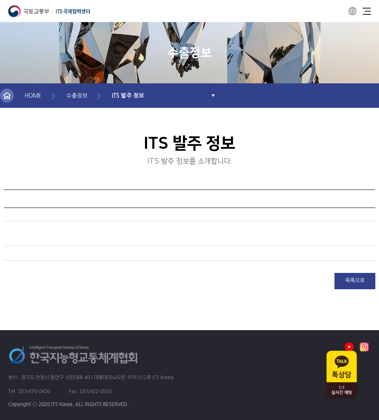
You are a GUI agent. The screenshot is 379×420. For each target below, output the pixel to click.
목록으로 (355, 280)
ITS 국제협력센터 (49, 11)
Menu (367, 11)
